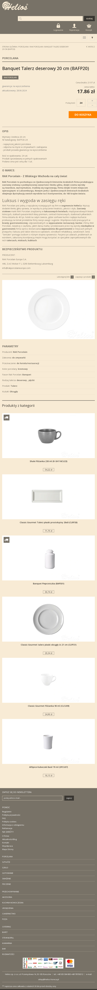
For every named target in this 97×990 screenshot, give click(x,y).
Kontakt (5, 842)
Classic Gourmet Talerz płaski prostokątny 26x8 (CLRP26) (48, 522)
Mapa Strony (8, 849)
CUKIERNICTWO (9, 913)
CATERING (6, 926)
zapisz (69, 798)
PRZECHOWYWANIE (10, 891)
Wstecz (90, 47)
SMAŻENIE (6, 878)
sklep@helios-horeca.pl (48, 979)
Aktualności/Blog (9, 839)
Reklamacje (7, 828)
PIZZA (4, 919)
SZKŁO (5, 867)
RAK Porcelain (36, 47)
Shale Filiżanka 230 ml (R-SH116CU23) (48, 461)
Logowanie (58, 27)
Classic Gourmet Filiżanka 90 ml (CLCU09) (48, 705)
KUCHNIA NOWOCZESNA (12, 902)
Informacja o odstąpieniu (13, 825)
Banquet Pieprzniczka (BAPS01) (48, 583)
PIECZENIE (6, 884)
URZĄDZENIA (7, 908)
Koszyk (89, 27)
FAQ (4, 818)
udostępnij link (65, 277)
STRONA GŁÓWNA (9, 47)
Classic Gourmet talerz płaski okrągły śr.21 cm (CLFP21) (48, 644)
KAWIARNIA (7, 943)
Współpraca (7, 846)
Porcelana (24, 47)
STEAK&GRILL (8, 937)
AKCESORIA (7, 897)
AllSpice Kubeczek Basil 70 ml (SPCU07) (48, 767)
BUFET (5, 932)
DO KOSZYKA (82, 114)
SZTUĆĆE (6, 862)
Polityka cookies (9, 821)
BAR (4, 948)
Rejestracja (74, 27)
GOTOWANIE (7, 873)
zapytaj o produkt (85, 277)
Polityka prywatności (11, 815)
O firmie (5, 836)
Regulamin (6, 811)
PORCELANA (7, 856)
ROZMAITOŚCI (8, 954)
